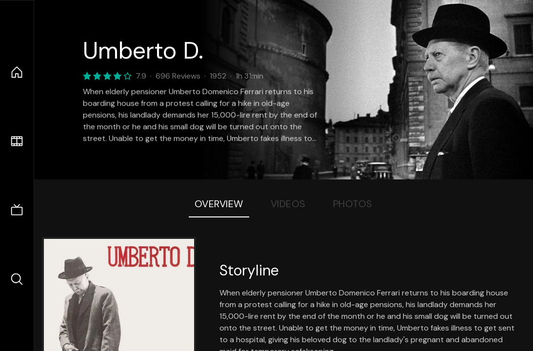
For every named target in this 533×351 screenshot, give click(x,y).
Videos (288, 203)
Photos (353, 203)
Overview (219, 203)
